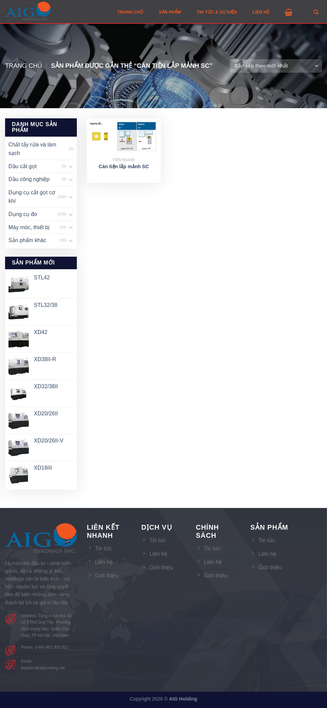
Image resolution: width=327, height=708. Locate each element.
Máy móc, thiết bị (28, 227)
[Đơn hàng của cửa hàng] (276, 66)
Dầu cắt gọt (22, 166)
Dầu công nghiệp (28, 179)
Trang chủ (23, 65)
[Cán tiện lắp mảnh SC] (123, 137)
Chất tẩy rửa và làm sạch (32, 149)
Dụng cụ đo (22, 214)
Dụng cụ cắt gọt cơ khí (31, 197)
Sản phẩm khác (27, 240)
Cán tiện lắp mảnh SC (124, 166)
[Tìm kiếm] (316, 12)
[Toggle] (70, 166)
